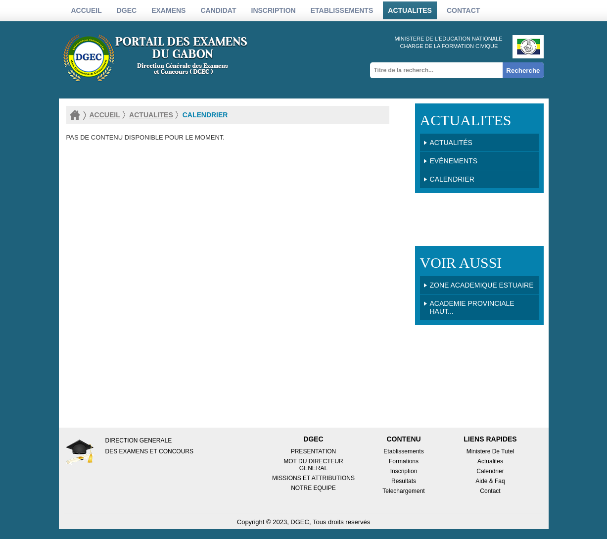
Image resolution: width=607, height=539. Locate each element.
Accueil (86, 10)
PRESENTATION (313, 451)
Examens (168, 10)
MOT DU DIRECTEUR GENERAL (313, 465)
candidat (218, 10)
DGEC (127, 10)
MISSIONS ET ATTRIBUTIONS (313, 478)
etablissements (342, 10)
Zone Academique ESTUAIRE (482, 285)
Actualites (490, 461)
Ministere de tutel (490, 451)
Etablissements (403, 451)
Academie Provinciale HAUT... (472, 307)
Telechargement (403, 491)
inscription (273, 10)
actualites (410, 10)
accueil (105, 115)
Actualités (451, 143)
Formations (404, 461)
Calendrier (452, 179)
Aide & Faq (490, 481)
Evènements (453, 161)
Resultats (403, 481)
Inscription (404, 471)
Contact (463, 10)
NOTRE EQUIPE (313, 488)
